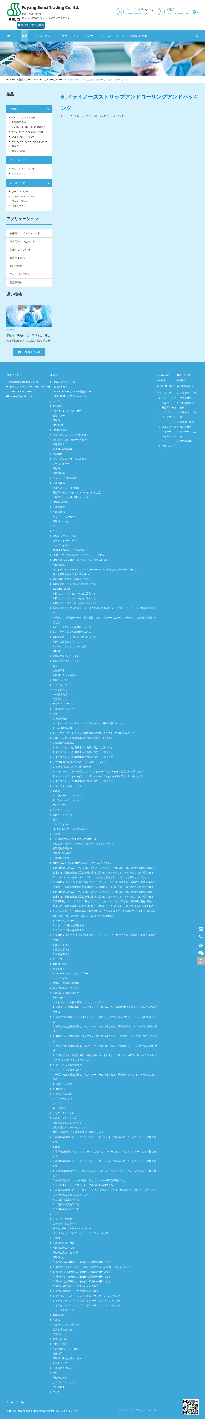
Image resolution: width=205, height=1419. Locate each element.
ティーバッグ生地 (20, 274)
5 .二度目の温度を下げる (66, 1199)
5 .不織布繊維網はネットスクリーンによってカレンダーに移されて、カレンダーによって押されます (104, 1139)
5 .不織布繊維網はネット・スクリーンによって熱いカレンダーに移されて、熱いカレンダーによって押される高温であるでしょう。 (104, 1192)
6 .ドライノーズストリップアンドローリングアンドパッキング (96, 79)
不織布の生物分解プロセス (67, 1358)
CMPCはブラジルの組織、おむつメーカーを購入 (79, 555)
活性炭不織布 (18, 151)
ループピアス (60, 689)
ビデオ (88, 29)
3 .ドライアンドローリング (67, 920)
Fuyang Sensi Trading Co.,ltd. (22, 381)
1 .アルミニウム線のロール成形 (69, 646)
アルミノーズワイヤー (23, 196)
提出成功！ (59, 1387)
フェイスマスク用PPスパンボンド (71, 458)
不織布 (13, 108)
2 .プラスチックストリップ (67, 786)
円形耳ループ (18, 174)
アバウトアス (41, 29)
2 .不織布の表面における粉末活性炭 (72, 766)
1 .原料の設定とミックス (66, 641)
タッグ (56, 1392)
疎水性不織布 (60, 718)
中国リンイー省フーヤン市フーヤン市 (29, 386)
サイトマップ (60, 1363)
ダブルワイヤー (20, 206)
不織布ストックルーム (65, 521)
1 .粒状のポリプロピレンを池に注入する (74, 584)
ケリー (56, 531)
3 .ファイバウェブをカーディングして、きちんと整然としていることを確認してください (101, 877)
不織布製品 (59, 482)
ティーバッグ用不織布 (65, 478)
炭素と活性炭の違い (63, 1329)
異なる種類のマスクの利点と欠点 (71, 579)
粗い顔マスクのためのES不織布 (70, 439)
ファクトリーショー (63, 810)
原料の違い (59, 997)
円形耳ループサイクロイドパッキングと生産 (77, 492)
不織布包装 (59, 473)
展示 (55, 819)
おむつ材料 (16, 266)
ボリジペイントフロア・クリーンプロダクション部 (80, 1233)
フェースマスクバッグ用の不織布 (71, 434)
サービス (57, 959)
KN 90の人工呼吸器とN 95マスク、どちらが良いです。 (82, 863)
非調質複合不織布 (62, 848)
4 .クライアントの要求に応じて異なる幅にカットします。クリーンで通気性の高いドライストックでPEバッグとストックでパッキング (104, 1058)
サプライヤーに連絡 (184, 11)
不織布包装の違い (62, 858)
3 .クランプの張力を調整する (68, 925)
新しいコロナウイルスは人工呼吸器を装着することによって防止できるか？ (93, 733)
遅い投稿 (14, 294)
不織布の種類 (60, 1377)
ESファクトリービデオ (65, 516)
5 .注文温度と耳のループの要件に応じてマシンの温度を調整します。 (90, 1180)
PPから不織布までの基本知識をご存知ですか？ (78, 1132)
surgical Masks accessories (165, 380)
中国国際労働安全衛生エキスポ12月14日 (74, 838)
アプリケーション (67, 29)
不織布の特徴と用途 (63, 1243)
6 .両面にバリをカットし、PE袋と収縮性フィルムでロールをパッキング (91, 1267)
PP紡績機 (58, 425)
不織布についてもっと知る (67, 1122)
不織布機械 (59, 507)
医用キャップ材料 (20, 249)
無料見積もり (29, 352)
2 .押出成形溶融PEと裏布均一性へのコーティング (79, 761)
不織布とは (59, 564)
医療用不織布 (17, 257)
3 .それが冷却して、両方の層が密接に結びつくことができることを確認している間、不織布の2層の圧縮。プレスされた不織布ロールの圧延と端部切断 (104, 913)
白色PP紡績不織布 (63, 449)
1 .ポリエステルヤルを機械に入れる (72, 627)
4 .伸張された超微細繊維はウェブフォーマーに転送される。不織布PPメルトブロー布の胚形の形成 (105, 1029)
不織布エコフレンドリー (66, 1368)
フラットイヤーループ (23, 169)
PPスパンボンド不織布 (23, 117)
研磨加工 (57, 651)
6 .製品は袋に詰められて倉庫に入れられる (76, 1286)
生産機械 (57, 454)
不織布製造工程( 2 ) (63, 1247)
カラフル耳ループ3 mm (65, 988)
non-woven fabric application (185, 380)
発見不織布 (59, 968)
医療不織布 (59, 444)
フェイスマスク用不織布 (66, 487)
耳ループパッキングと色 (66, 1324)
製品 (24, 29)
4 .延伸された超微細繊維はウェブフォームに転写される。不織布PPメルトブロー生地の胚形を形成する (105, 1010)
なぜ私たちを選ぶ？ (63, 1223)
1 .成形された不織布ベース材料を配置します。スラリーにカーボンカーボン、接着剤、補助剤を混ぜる (104, 620)
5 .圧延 (56, 1146)
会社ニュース (60, 415)
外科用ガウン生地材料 (22, 241)
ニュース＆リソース (112, 29)
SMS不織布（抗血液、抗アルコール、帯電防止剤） (80, 559)
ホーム (11, 29)
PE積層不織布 (19, 122)
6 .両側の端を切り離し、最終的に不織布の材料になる (82, 1262)
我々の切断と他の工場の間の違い (71, 574)
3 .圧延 (56, 790)
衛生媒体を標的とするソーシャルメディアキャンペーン (83, 843)
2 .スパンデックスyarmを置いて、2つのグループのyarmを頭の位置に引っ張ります (98, 771)
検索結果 (57, 1353)
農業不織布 (16, 282)
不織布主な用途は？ (63, 709)
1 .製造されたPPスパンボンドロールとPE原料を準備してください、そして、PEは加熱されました (104, 610)
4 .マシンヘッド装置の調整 (67, 1065)
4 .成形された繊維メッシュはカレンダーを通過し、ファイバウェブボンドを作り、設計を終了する (104, 1019)
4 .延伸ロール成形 (62, 1084)
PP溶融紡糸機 (60, 502)
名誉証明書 (59, 670)
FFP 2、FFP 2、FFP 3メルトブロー (30, 141)
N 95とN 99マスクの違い (66, 1348)
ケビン (56, 526)
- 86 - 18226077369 (144, 13)
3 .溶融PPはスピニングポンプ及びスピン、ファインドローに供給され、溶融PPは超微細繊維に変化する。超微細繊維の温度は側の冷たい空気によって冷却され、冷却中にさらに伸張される (104, 870)
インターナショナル (63, 1113)
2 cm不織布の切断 (63, 728)
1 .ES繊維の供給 (61, 588)
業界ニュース (60, 680)
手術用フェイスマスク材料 (25, 233)
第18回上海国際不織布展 (66, 983)
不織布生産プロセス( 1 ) (65, 1252)
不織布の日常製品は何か (66, 992)
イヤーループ (17, 160)
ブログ (56, 1103)
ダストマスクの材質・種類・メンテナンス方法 (78, 1002)
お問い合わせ (139, 29)
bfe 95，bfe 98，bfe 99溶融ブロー (30, 127)
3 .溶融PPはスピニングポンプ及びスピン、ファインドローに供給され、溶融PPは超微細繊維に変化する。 (104, 937)
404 (55, 1372)
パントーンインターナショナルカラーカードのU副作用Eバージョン (89, 723)
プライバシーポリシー (65, 1382)
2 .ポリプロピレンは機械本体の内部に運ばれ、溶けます (83, 737)
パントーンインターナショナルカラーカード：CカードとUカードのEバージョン (96, 569)
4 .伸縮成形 (59, 1089)
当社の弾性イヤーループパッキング (72, 1127)
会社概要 (57, 406)
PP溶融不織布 (60, 430)
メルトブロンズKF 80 (23, 136)
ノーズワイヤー (34, 79)
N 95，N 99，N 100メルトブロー (28, 132)
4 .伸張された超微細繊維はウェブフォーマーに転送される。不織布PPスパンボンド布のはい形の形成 (105, 1077)
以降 (55, 713)
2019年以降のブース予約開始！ (70, 550)
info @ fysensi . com (103, 13)
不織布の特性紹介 (62, 853)
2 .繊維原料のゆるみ (63, 742)
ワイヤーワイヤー (53, 79)
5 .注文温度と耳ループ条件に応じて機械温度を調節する (83, 1185)
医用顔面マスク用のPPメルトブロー (72, 497)
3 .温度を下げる (61, 944)
